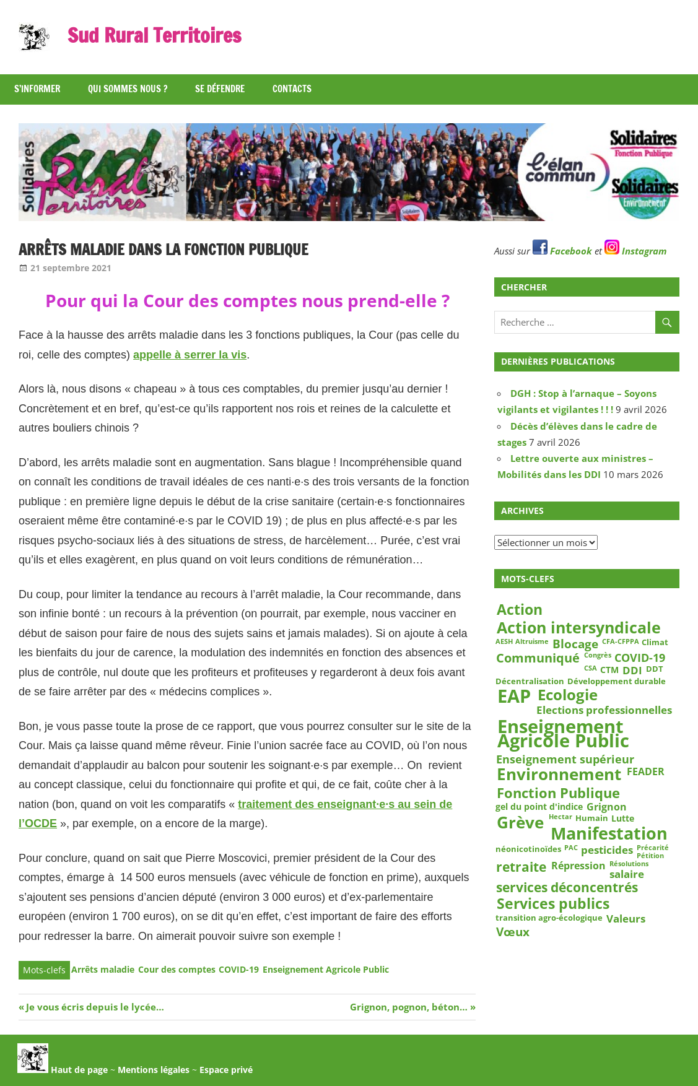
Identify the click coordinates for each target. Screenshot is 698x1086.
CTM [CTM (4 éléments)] (609, 669)
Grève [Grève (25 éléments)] (520, 823)
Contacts (292, 88)
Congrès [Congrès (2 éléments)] (597, 655)
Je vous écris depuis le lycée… (94, 1007)
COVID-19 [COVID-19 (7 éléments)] (639, 657)
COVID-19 (239, 969)
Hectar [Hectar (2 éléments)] (560, 817)
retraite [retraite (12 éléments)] (521, 867)
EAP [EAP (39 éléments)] (514, 696)
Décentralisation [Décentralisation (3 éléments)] (529, 681)
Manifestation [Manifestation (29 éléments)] (609, 833)
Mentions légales (154, 1069)
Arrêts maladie (102, 969)
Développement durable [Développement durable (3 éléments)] (616, 681)
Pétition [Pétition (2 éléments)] (650, 855)
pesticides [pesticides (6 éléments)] (607, 850)
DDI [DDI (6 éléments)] (632, 669)
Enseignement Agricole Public (326, 969)
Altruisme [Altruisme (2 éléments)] (532, 641)
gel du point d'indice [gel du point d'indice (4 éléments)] (539, 807)
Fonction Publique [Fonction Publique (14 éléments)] (558, 793)
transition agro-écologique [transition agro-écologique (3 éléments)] (549, 917)
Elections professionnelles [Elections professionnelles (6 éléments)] (604, 709)
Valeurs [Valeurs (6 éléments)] (625, 918)
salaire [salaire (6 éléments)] (626, 873)
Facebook (562, 251)
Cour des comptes (177, 969)
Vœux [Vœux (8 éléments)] (513, 932)
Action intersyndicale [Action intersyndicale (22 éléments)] (579, 627)
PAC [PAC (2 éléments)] (571, 848)
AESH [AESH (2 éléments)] (504, 641)
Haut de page (62, 1069)
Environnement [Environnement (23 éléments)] (559, 774)
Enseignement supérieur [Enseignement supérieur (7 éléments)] (565, 759)
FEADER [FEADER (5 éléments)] (646, 771)
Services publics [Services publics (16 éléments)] (553, 903)
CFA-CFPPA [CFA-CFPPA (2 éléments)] (620, 641)
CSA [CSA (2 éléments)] (590, 668)
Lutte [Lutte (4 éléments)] (622, 818)
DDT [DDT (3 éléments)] (654, 668)
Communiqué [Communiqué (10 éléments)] (538, 658)
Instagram (635, 251)
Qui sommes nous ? (127, 88)
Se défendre (220, 88)
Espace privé (226, 1069)
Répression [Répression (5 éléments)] (578, 865)
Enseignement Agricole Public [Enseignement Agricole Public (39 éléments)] (563, 734)
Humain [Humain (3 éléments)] (591, 818)
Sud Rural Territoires (154, 35)
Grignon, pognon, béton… (409, 1007)
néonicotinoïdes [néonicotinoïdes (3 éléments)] (528, 849)
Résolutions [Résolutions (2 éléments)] (628, 863)
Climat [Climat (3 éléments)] (655, 642)
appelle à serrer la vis (189, 355)
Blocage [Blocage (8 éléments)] (575, 644)
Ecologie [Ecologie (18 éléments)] (568, 695)
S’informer (37, 88)
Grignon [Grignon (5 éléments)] (607, 807)
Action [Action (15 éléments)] (520, 609)
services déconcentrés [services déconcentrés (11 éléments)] (567, 887)
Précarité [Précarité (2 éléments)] (653, 848)
